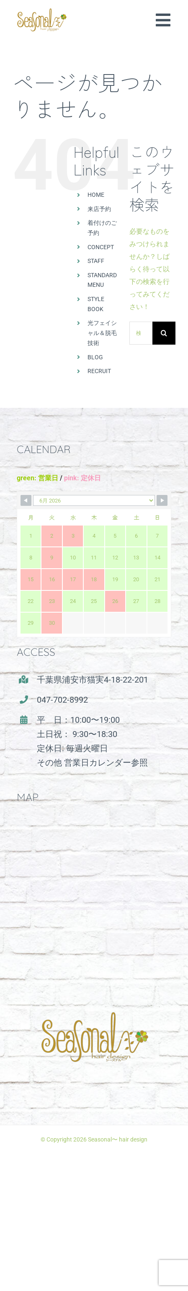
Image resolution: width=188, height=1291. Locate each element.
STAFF (96, 261)
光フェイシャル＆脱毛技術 (102, 333)
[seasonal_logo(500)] (42, 11)
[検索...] (140, 333)
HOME (96, 194)
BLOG (95, 357)
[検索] (163, 333)
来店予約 (99, 209)
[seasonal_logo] (94, 997)
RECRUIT (99, 371)
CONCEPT (101, 247)
